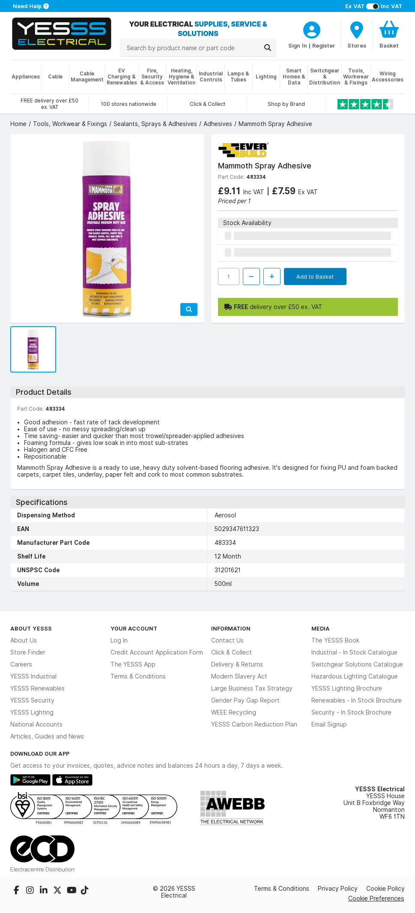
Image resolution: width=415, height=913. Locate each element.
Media (320, 628)
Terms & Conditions (138, 676)
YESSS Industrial (33, 676)
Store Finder (27, 652)
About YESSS (31, 628)
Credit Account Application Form (156, 652)
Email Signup (329, 724)
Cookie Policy (385, 888)
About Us (23, 640)
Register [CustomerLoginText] (323, 45)
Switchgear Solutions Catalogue (357, 664)
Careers (21, 664)
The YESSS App (132, 664)
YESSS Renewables (37, 688)
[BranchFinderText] (356, 34)
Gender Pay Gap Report (245, 700)
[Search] (267, 47)
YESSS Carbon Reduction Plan (254, 724)
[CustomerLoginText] (311, 29)
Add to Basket (315, 276)
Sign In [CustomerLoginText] (297, 45)
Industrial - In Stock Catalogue (354, 652)
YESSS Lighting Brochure (346, 688)
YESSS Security (32, 700)
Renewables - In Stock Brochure (356, 700)
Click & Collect (231, 652)
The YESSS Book (335, 640)
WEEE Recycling (233, 712)
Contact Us (227, 640)
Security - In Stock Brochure (351, 712)
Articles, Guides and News (47, 736)
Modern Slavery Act (239, 676)
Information (231, 628)
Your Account (133, 628)
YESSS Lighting (32, 712)
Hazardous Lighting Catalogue (354, 676)
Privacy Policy (338, 888)
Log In (119, 640)
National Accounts (36, 724)
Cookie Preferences (376, 898)
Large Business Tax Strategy (252, 688)
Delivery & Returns (237, 664)
